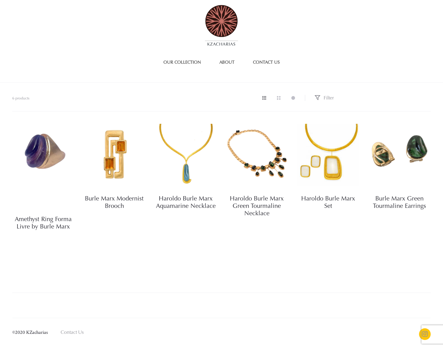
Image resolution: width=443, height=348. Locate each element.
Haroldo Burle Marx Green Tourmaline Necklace (257, 206)
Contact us (266, 63)
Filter (324, 98)
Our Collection (182, 63)
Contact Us (72, 332)
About (226, 63)
